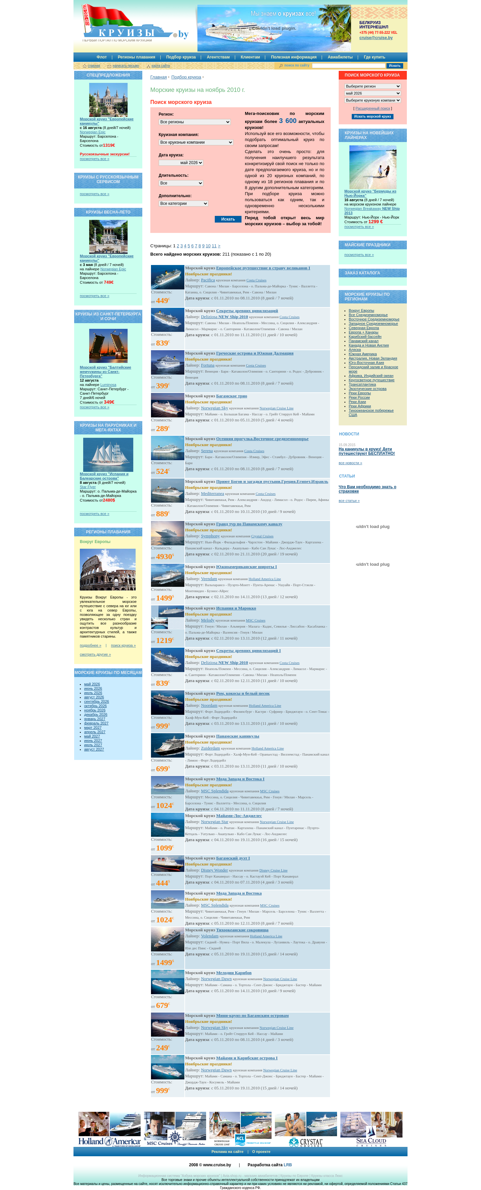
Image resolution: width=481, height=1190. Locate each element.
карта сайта (161, 66)
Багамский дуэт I (233, 858)
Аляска (355, 350)
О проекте (261, 1152)
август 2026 (94, 697)
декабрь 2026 (95, 714)
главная (94, 66)
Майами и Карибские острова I (247, 1057)
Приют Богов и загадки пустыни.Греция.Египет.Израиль (272, 481)
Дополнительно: (175, 195)
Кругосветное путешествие (371, 380)
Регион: (166, 114)
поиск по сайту (296, 65)
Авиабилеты (340, 57)
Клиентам (250, 57)
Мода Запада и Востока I (240, 778)
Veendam (209, 578)
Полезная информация (294, 57)
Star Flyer (88, 487)
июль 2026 (93, 693)
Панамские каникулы (237, 736)
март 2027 (93, 727)
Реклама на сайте (227, 1152)
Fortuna (207, 365)
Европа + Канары (363, 332)
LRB (288, 1165)
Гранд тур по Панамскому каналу (249, 523)
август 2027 (94, 749)
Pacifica (208, 279)
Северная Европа (364, 328)
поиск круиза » (123, 645)
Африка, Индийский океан (371, 376)
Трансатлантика (362, 384)
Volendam (209, 935)
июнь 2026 (93, 688)
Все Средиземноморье (368, 315)
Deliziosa (224, 316)
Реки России (359, 397)
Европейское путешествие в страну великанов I (263, 267)
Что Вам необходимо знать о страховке (367, 489)
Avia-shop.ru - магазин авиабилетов (250, 1176)
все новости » (350, 463)
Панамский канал (363, 341)
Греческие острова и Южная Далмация (255, 353)
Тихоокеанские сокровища (242, 929)
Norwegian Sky (214, 407)
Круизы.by (116, 23)
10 (208, 245)
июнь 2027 (93, 741)
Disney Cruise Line (274, 870)
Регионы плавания (136, 57)
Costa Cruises (257, 280)
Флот (102, 57)
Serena (207, 450)
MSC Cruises (255, 620)
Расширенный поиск (372, 108)
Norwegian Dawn (216, 978)
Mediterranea (212, 493)
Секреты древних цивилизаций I (248, 650)
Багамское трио (231, 395)
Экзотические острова (367, 389)
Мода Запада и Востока (239, 893)
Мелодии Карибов (234, 972)
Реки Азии (357, 402)
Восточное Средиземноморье (374, 319)
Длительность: (173, 175)
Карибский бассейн (365, 337)
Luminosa (108, 385)
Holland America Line (265, 579)
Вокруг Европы (361, 310)
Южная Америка (363, 354)
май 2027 (92, 736)
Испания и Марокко (236, 608)
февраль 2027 (96, 723)
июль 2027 (93, 745)
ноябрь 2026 (95, 710)
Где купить (374, 57)
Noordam (209, 705)
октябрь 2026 (95, 706)
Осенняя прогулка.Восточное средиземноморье (262, 438)
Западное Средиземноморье (373, 323)
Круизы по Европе (294, 1176)
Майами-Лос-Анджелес (239, 815)
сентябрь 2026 (96, 701)
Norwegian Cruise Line (277, 408)
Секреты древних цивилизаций (247, 310)
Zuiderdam (210, 748)
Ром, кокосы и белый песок (243, 693)
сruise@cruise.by (376, 37)
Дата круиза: (171, 155)
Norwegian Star (214, 821)
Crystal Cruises (262, 536)
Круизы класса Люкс (327, 1176)
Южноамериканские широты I (246, 566)
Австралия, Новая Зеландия (373, 358)
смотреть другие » (95, 654)
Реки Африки (360, 406)
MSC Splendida (215, 790)
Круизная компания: (179, 134)
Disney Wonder (214, 870)
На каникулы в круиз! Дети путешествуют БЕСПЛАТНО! (367, 451)
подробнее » (90, 645)
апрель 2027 (95, 732)
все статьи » (349, 501)
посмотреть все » (94, 159)
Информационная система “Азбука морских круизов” (179, 1176)
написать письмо (126, 66)
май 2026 (92, 684)
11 (214, 245)
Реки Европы (360, 393)
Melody (207, 620)
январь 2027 (94, 719)
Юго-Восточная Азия (366, 363)
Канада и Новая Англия (369, 345)
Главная (158, 77)
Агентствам (218, 57)
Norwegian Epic (93, 132)
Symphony (210, 535)
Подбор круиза (181, 57)
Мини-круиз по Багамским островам (252, 1015)
